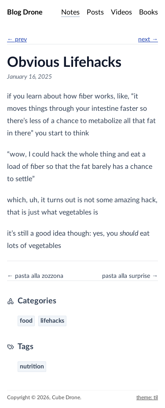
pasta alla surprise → (130, 276)
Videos (121, 12)
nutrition (32, 367)
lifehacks (52, 321)
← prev (17, 39)
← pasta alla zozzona (35, 276)
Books (148, 12)
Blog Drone (25, 12)
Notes (70, 12)
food (26, 321)
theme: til (147, 397)
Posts (95, 12)
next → (148, 39)
